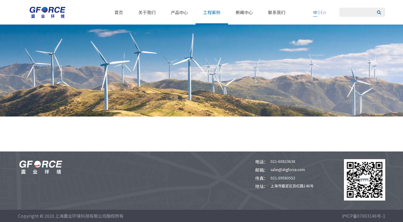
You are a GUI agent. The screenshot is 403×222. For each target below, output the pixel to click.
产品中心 (179, 12)
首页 (118, 12)
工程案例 (211, 12)
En (323, 12)
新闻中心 (244, 12)
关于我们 (146, 12)
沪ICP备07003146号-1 (363, 216)
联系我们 (276, 12)
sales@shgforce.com (288, 169)
